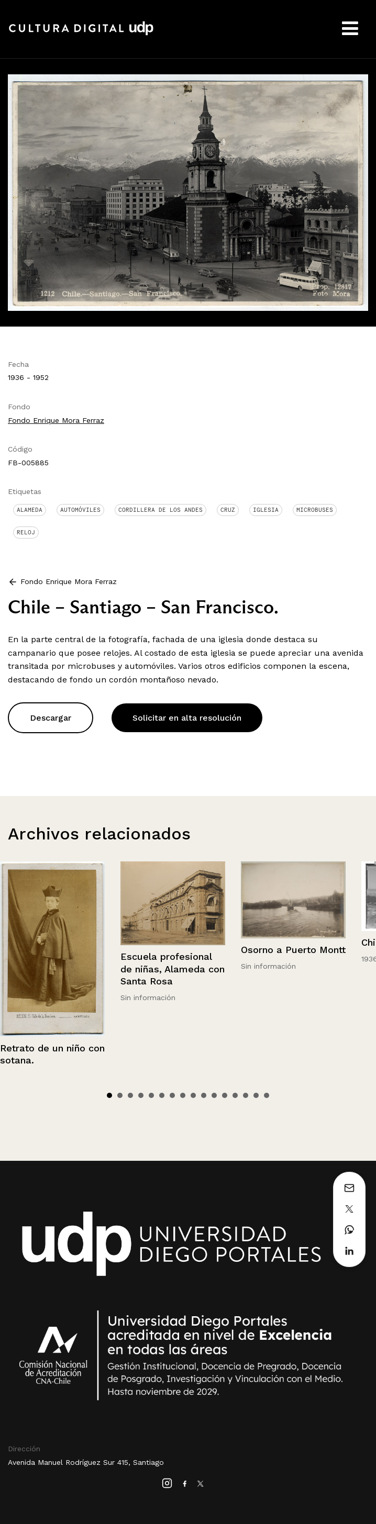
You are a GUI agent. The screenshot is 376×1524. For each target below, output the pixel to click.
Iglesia (266, 509)
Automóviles (80, 509)
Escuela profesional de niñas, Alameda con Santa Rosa (172, 969)
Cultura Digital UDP (81, 34)
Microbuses (314, 509)
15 (256, 1095)
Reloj (26, 532)
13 (235, 1095)
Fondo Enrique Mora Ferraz (56, 420)
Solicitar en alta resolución (186, 718)
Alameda (29, 509)
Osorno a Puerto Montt (293, 949)
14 (245, 1095)
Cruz (227, 509)
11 (214, 1095)
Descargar (50, 718)
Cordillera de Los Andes (160, 509)
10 (203, 1095)
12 (224, 1095)
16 (266, 1095)
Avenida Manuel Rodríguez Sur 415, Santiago (86, 1462)
